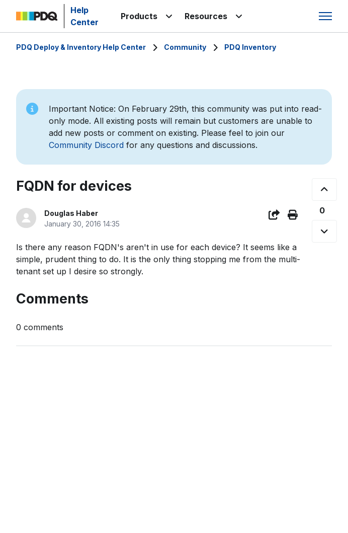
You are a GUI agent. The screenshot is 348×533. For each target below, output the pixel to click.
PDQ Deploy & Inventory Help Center (81, 47)
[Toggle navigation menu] (325, 16)
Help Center (84, 16)
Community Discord (86, 145)
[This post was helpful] (324, 189)
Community (185, 47)
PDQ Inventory (250, 47)
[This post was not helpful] (324, 231)
